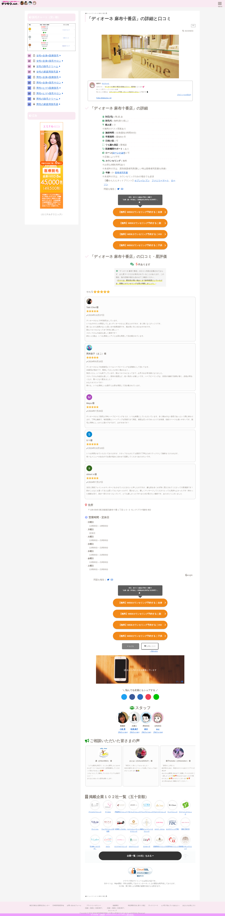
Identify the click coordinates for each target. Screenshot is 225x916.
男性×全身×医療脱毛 (49, 77)
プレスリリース (153, 905)
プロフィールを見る (183, 94)
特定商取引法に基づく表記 (136, 905)
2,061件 (102, 914)
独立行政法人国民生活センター (40, 905)
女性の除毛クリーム (48, 66)
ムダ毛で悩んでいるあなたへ (170, 905)
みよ (158, 729)
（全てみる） (130, 914)
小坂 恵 (122, 729)
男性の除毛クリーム (48, 98)
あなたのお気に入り (189, 905)
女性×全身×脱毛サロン (50, 61)
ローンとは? (119, 153)
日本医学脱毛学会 (58, 905)
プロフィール (122, 732)
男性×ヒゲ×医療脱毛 (49, 88)
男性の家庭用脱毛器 (48, 104)
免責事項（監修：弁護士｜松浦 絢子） (115, 907)
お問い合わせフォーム (74, 905)
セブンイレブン (142, 180)
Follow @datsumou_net (103, 98)
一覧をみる (154, 651)
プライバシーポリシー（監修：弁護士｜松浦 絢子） (93, 907)
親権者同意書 (121, 172)
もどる (131, 646)
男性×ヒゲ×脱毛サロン (50, 93)
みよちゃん (105, 83)
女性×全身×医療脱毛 (49, 55)
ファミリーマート (160, 180)
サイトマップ (112, 910)
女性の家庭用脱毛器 (48, 71)
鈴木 (146, 729)
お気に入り (150, 646)
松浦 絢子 (134, 729)
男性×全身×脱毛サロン (50, 82)
